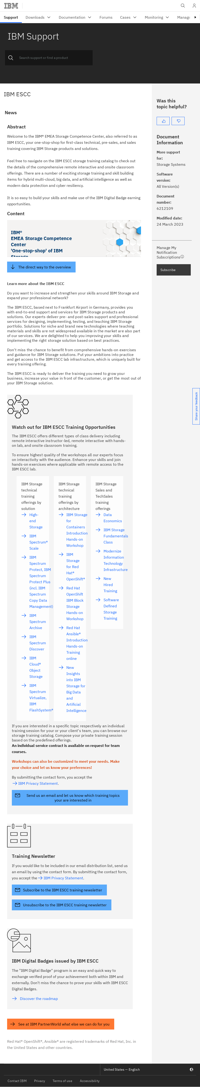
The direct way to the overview (44, 267)
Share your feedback (196, 406)
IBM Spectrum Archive (37, 621)
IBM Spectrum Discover (37, 642)
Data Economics (113, 517)
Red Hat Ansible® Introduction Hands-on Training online (77, 643)
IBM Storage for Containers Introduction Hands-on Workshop (77, 530)
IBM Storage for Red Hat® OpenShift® (75, 566)
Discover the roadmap (39, 998)
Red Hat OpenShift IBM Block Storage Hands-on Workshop (74, 603)
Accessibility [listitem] (90, 1081)
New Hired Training (110, 584)
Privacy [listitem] (39, 1081)
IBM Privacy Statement (38, 783)
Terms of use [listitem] (62, 1081)
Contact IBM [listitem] (17, 1081)
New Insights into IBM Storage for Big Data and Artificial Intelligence (76, 689)
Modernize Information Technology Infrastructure (116, 560)
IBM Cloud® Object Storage (36, 667)
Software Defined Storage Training (111, 609)
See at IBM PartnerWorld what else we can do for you (63, 1024)
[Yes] (163, 121)
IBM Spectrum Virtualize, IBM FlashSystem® (41, 697)
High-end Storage (36, 520)
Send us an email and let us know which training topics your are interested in (73, 797)
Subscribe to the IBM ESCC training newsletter (62, 890)
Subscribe (168, 270)
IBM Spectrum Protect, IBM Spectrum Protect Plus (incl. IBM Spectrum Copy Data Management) (41, 582)
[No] (178, 121)
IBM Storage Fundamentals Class (116, 535)
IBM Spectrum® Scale (38, 542)
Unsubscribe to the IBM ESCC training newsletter (65, 905)
